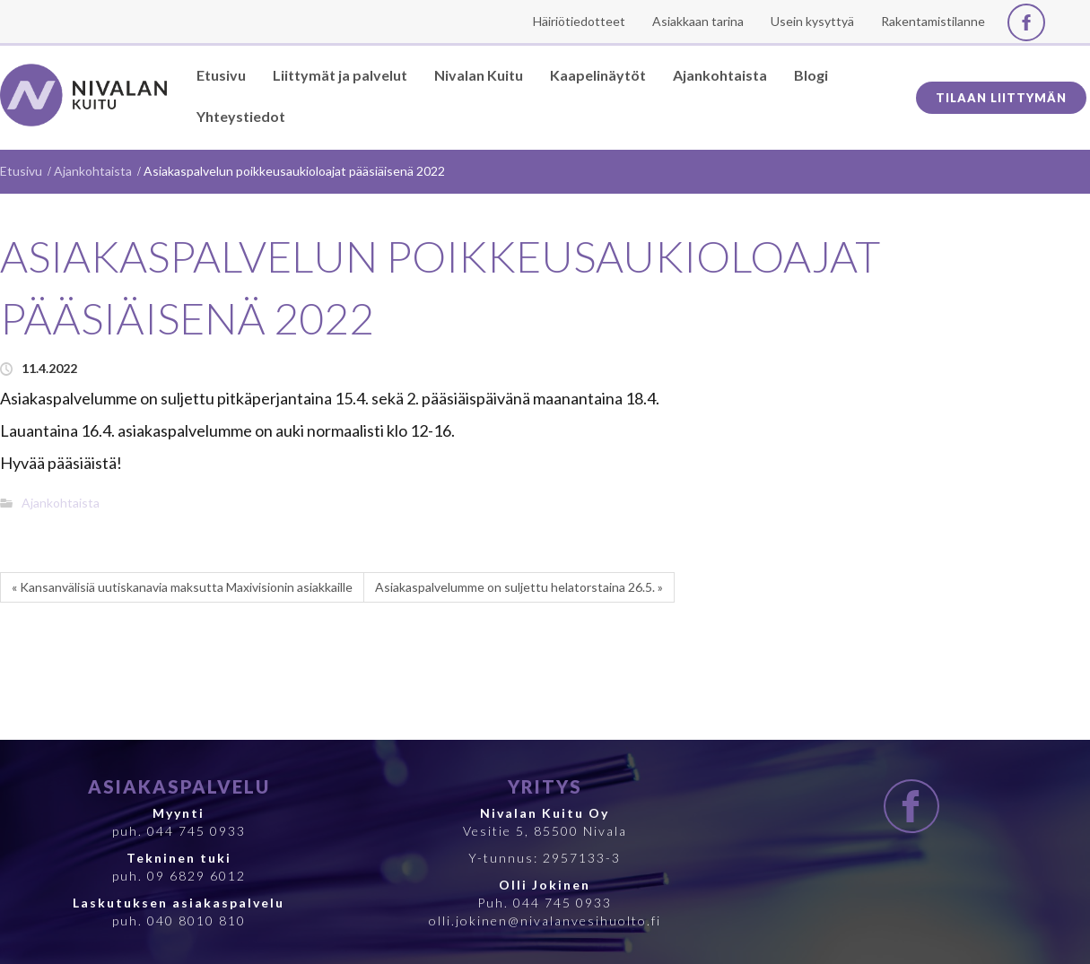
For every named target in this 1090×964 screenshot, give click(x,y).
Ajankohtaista (93, 170)
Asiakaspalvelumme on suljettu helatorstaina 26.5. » (519, 587)
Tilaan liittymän (1001, 98)
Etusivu (21, 170)
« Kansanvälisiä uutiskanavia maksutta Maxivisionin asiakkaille (182, 587)
